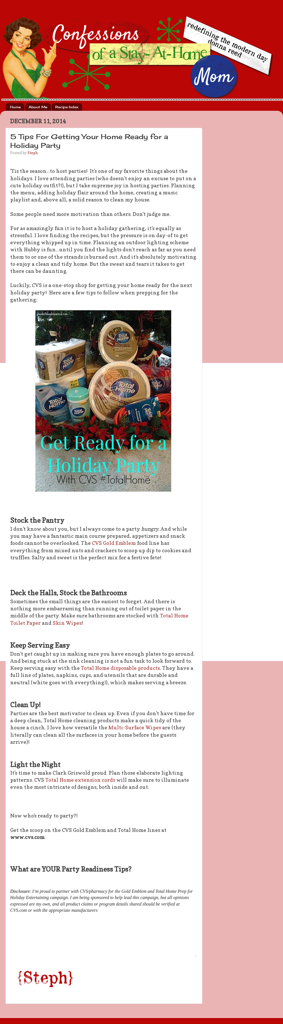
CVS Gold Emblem (114, 543)
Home (15, 107)
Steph (32, 152)
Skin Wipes (67, 623)
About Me (38, 107)
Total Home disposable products (120, 668)
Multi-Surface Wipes (134, 727)
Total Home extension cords (80, 780)
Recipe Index (66, 107)
